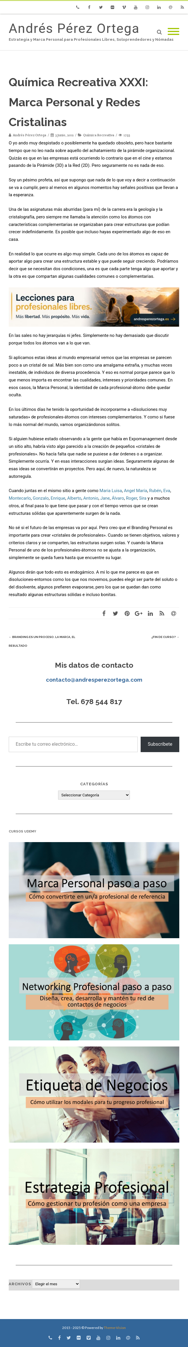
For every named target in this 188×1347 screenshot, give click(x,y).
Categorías (94, 784)
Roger (131, 498)
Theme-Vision (115, 1327)
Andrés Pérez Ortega (74, 28)
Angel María (135, 490)
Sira (143, 498)
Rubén (155, 490)
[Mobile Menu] (173, 32)
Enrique (58, 498)
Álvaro (118, 498)
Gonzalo (41, 498)
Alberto (74, 498)
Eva (166, 490)
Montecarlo (20, 498)
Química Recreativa (98, 135)
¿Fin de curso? (165, 637)
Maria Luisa (110, 490)
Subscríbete (160, 744)
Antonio (91, 498)
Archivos (20, 1284)
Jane (105, 498)
